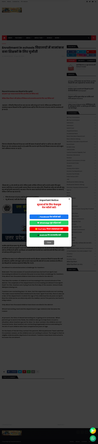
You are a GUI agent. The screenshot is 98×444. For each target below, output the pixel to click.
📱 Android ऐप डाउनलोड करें (49, 235)
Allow (59, 8)
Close (49, 242)
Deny (39, 8)
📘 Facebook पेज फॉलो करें (49, 217)
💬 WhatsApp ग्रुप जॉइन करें (49, 223)
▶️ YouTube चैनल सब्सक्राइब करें (49, 229)
